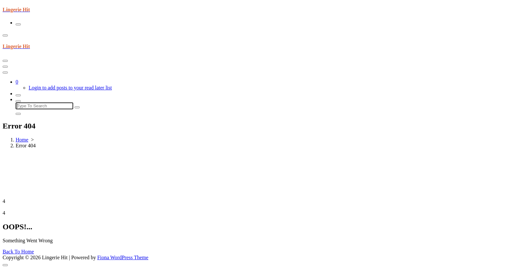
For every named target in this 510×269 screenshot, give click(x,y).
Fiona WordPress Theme (122, 257)
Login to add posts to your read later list (70, 87)
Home (22, 139)
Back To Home (18, 251)
